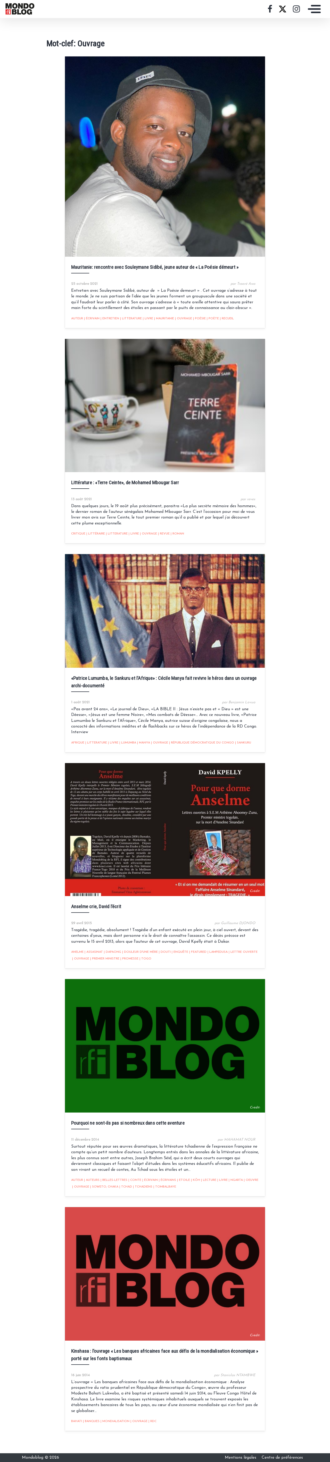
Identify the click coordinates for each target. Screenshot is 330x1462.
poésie (196, 324)
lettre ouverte (240, 962)
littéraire (93, 543)
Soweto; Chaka (101, 1200)
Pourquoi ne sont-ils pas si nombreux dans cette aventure (125, 1137)
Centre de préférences (282, 1458)
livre (145, 324)
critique (75, 543)
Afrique (74, 749)
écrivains (164, 1194)
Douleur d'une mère (137, 962)
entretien (107, 324)
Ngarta (233, 1194)
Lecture (205, 1194)
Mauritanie (161, 324)
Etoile (180, 1194)
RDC (150, 1433)
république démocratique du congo (198, 749)
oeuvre (248, 1194)
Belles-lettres (111, 1194)
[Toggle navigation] (313, 9)
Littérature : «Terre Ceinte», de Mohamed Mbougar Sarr (122, 492)
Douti (162, 962)
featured (195, 962)
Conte (132, 1194)
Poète (210, 324)
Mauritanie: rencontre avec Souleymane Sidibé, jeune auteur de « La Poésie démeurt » (152, 272)
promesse (127, 969)
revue (161, 543)
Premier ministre (102, 969)
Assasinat (91, 962)
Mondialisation (112, 1433)
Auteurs (89, 1194)
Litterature (128, 324)
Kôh (192, 1194)
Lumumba (125, 749)
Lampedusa (215, 962)
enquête (177, 962)
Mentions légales (241, 1458)
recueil (224, 324)
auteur (74, 323)
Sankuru (240, 749)
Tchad (123, 1200)
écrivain (89, 324)
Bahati (73, 1433)
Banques (88, 1433)
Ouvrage (180, 324)
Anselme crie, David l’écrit (93, 917)
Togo (142, 969)
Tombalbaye (162, 1200)
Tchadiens (140, 1200)
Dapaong (109, 962)
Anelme (74, 962)
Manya (140, 749)
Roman (174, 543)
